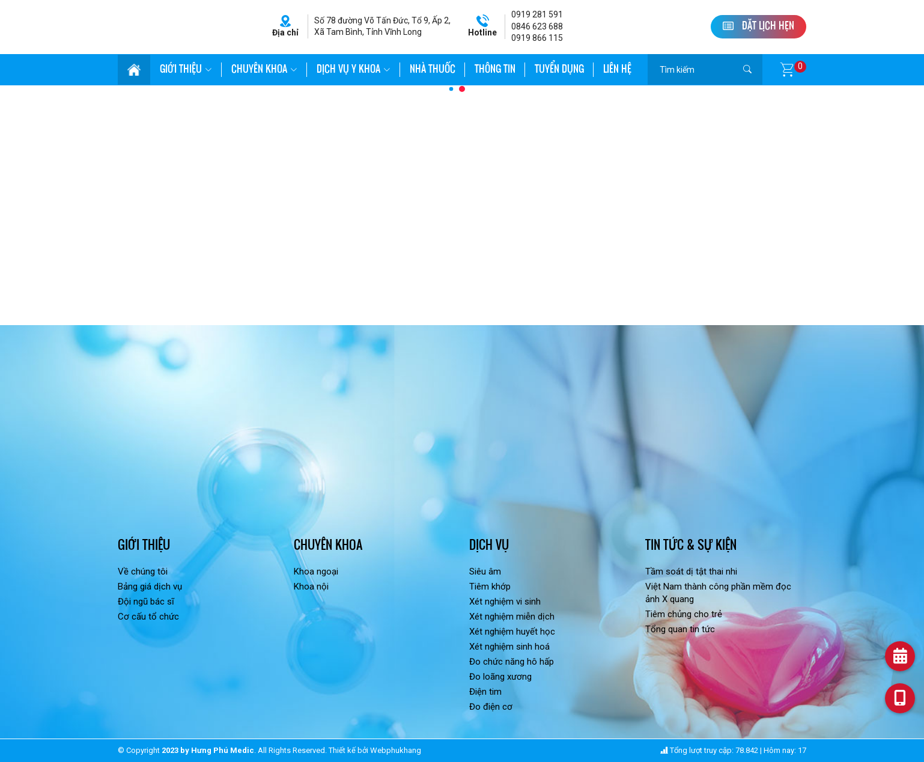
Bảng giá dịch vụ (150, 586)
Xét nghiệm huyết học (512, 631)
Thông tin (495, 70)
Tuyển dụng (559, 70)
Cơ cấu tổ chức (148, 616)
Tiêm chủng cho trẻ (683, 614)
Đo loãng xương (500, 676)
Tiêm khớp (490, 586)
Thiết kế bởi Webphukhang (375, 750)
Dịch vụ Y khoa (354, 70)
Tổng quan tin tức (680, 629)
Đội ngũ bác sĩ (146, 601)
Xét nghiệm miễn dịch (512, 616)
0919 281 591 (537, 14)
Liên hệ (617, 70)
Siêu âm (485, 571)
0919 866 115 (537, 38)
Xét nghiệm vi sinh (505, 601)
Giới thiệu (186, 70)
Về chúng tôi (143, 571)
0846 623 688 (537, 26)
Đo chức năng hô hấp (511, 661)
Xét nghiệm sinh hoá (509, 646)
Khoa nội (311, 586)
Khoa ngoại (316, 571)
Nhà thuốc (432, 70)
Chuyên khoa (264, 70)
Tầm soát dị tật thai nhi (691, 571)
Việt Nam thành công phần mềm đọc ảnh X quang (718, 593)
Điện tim (485, 691)
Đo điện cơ (490, 706)
